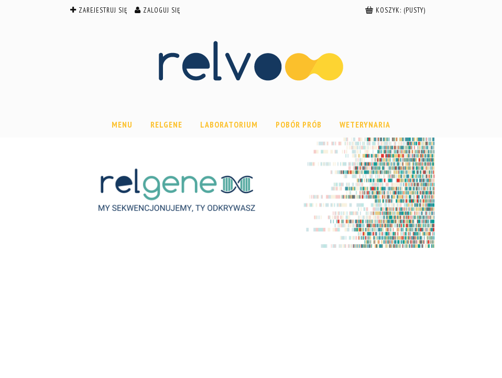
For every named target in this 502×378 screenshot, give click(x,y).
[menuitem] (121, 124)
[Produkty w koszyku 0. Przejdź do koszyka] (396, 10)
